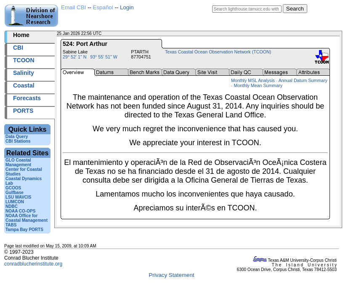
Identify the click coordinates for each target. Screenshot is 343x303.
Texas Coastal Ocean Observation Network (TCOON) (218, 51)
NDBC (11, 206)
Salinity (23, 72)
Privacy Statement (171, 275)
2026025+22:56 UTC (122, 33)
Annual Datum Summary (303, 80)
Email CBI (73, 7)
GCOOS (13, 188)
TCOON (24, 60)
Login (127, 7)
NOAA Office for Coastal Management (26, 218)
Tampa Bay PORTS (24, 229)
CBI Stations (17, 141)
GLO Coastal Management (18, 162)
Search (295, 8)
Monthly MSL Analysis (253, 80)
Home (21, 35)
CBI (18, 47)
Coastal (24, 85)
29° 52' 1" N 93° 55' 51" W (90, 56)
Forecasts (27, 98)
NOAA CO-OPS (20, 211)
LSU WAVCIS (18, 197)
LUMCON (14, 201)
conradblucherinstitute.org (33, 264)
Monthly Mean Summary (258, 85)
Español (103, 7)
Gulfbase (14, 192)
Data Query (16, 136)
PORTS (23, 110)
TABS (10, 225)
